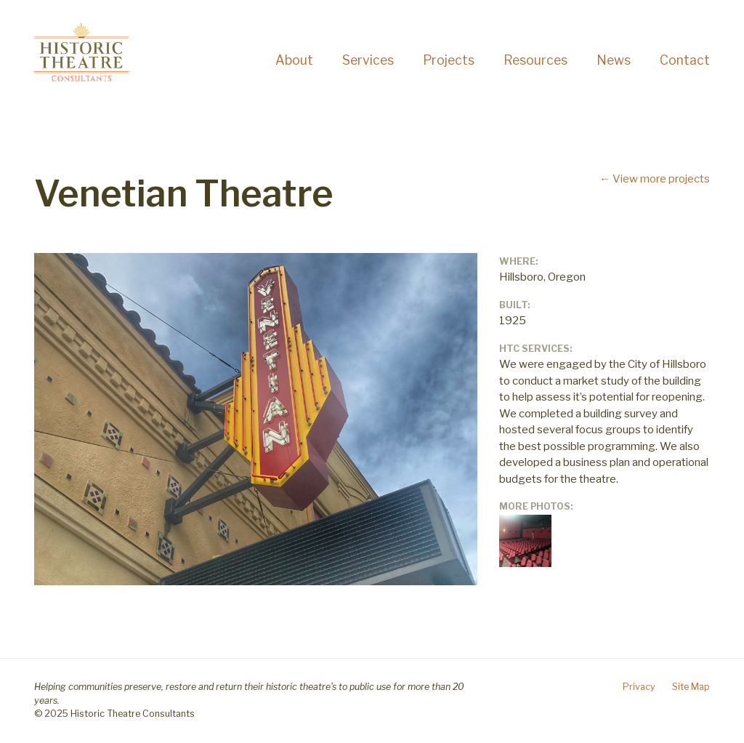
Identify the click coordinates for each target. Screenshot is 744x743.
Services (368, 60)
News (614, 60)
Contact (685, 60)
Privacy (639, 686)
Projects (448, 60)
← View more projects (654, 178)
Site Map (691, 686)
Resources (535, 60)
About (294, 60)
